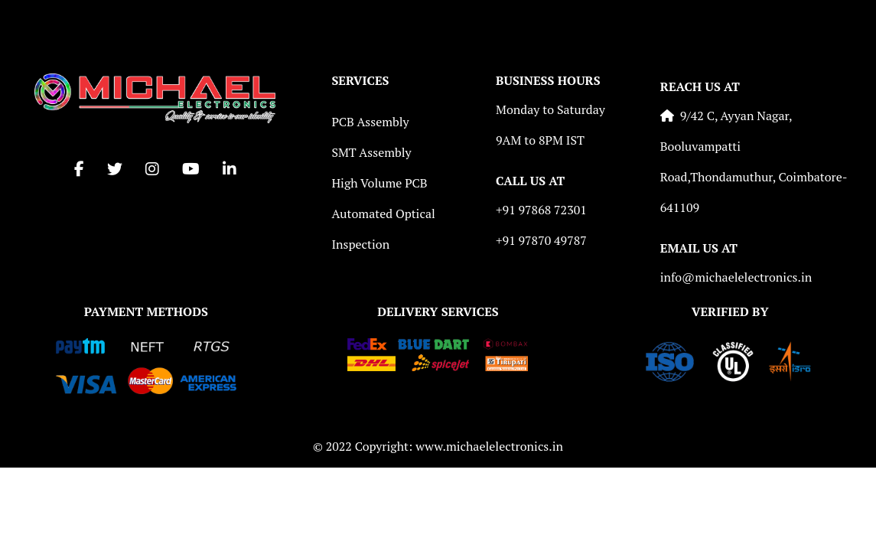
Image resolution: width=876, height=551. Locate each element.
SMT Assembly (371, 152)
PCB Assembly (370, 121)
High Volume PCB (379, 182)
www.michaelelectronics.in (489, 446)
